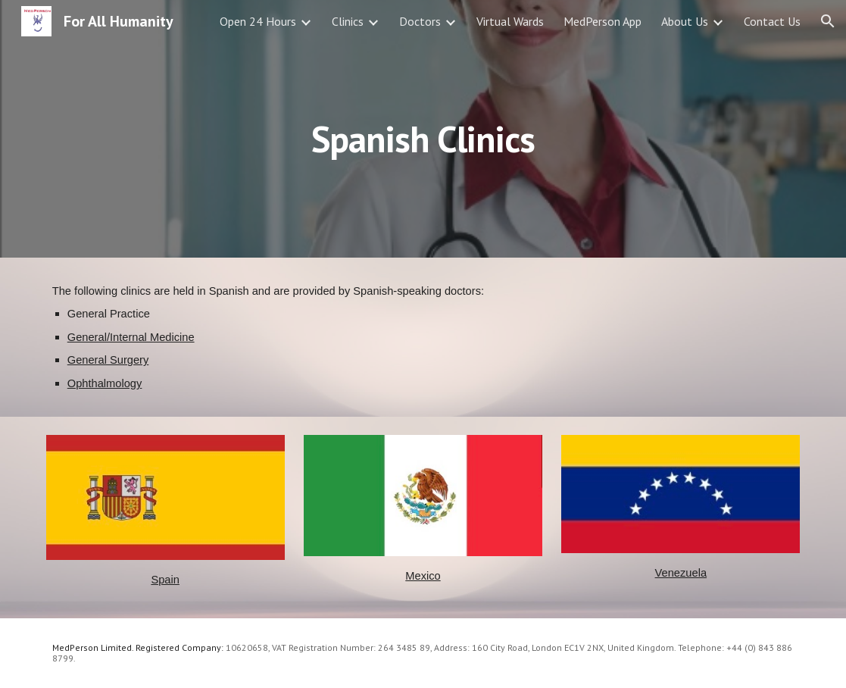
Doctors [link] (420, 21)
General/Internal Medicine (131, 337)
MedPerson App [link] (602, 21)
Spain (165, 580)
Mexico (422, 576)
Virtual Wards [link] (510, 21)
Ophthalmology (104, 383)
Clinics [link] (348, 21)
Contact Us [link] (772, 21)
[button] (828, 21)
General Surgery (108, 360)
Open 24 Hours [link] (258, 21)
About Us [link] (684, 21)
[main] (423, 128)
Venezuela (681, 573)
